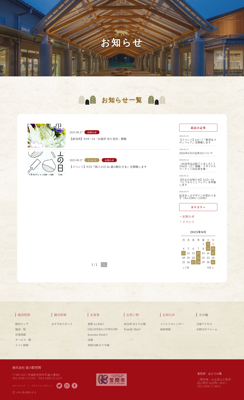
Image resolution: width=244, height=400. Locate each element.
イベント (188, 222)
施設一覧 (20, 329)
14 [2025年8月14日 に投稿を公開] (198, 253)
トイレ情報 (21, 345)
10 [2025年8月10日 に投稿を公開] (213, 248)
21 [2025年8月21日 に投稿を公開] (198, 257)
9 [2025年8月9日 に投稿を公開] (208, 248)
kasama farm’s (98, 334)
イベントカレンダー (172, 324)
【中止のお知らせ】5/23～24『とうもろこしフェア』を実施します (197, 182)
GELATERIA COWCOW (103, 329)
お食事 (95, 315)
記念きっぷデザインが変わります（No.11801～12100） (197, 196)
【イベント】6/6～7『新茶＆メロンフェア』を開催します (197, 141)
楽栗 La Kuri (96, 324)
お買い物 (132, 315)
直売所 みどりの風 (135, 324)
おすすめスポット (62, 324)
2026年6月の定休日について (196, 153)
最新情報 (165, 329)
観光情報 (60, 315)
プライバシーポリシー (42, 386)
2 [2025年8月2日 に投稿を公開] (208, 244)
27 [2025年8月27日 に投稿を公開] (193, 262)
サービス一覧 (23, 340)
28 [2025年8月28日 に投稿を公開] (198, 262)
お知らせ (188, 216)
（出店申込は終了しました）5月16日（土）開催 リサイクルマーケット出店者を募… (197, 166)
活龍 (90, 340)
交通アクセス (204, 324)
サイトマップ (18, 386)
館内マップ (21, 324)
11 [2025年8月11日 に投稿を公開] (183, 253)
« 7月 (186, 267)
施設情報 (24, 315)
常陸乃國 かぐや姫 (98, 345)
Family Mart (132, 329)
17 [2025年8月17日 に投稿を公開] (213, 253)
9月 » (210, 267)
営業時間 (20, 334)
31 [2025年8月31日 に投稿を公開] (213, 262)
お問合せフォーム (206, 329)
